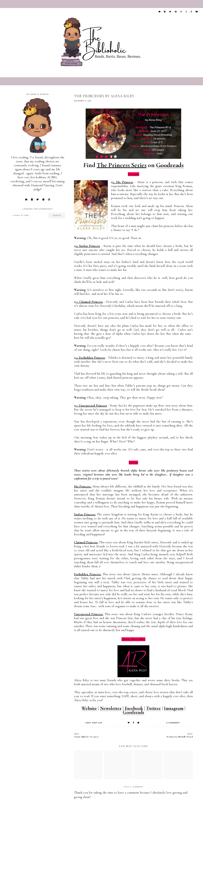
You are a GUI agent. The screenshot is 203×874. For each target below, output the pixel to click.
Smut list (97, 723)
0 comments (173, 723)
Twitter (153, 708)
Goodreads (170, 165)
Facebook (134, 708)
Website (89, 708)
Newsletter (111, 708)
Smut (88, 723)
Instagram (173, 708)
